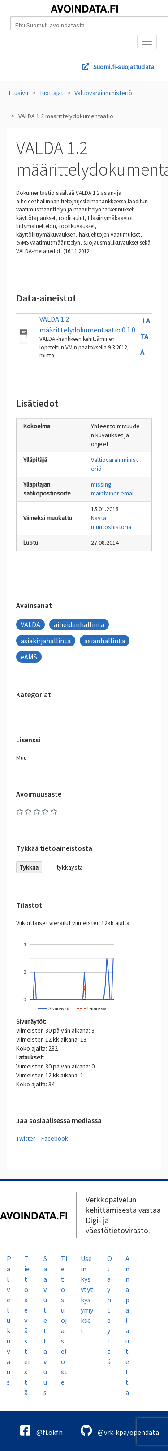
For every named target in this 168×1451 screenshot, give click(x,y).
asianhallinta (104, 640)
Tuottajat (51, 93)
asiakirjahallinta (46, 640)
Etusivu (18, 93)
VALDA (30, 624)
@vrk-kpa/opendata (120, 1431)
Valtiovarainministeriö (103, 93)
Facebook (54, 1138)
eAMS (29, 656)
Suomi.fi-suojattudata (123, 67)
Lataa (145, 336)
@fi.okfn (41, 1431)
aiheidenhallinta (79, 624)
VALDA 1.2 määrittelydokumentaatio (65, 116)
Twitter (25, 1138)
